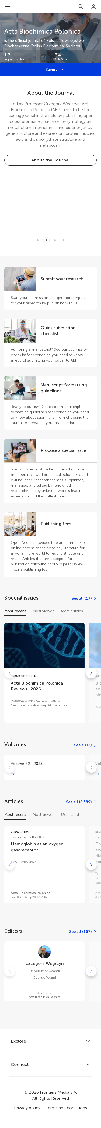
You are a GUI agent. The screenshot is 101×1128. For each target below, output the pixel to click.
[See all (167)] (83, 931)
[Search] (81, 7)
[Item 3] (63, 240)
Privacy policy (27, 1107)
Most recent (15, 611)
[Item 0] (37, 240)
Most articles (72, 611)
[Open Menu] (8, 7)
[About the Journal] (50, 160)
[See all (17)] (84, 598)
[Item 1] (46, 240)
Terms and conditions (66, 1107)
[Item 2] (55, 240)
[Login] (93, 7)
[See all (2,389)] (81, 802)
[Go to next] (91, 673)
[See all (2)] (85, 745)
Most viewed (43, 611)
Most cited (70, 814)
